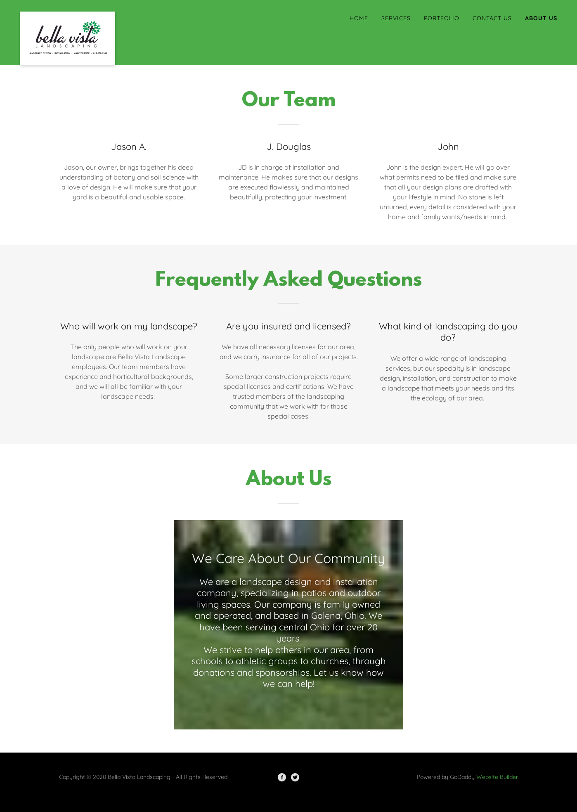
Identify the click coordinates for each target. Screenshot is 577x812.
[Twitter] (295, 777)
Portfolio (441, 18)
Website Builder (497, 777)
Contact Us (492, 18)
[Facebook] (281, 777)
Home (359, 18)
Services (396, 18)
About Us (541, 18)
